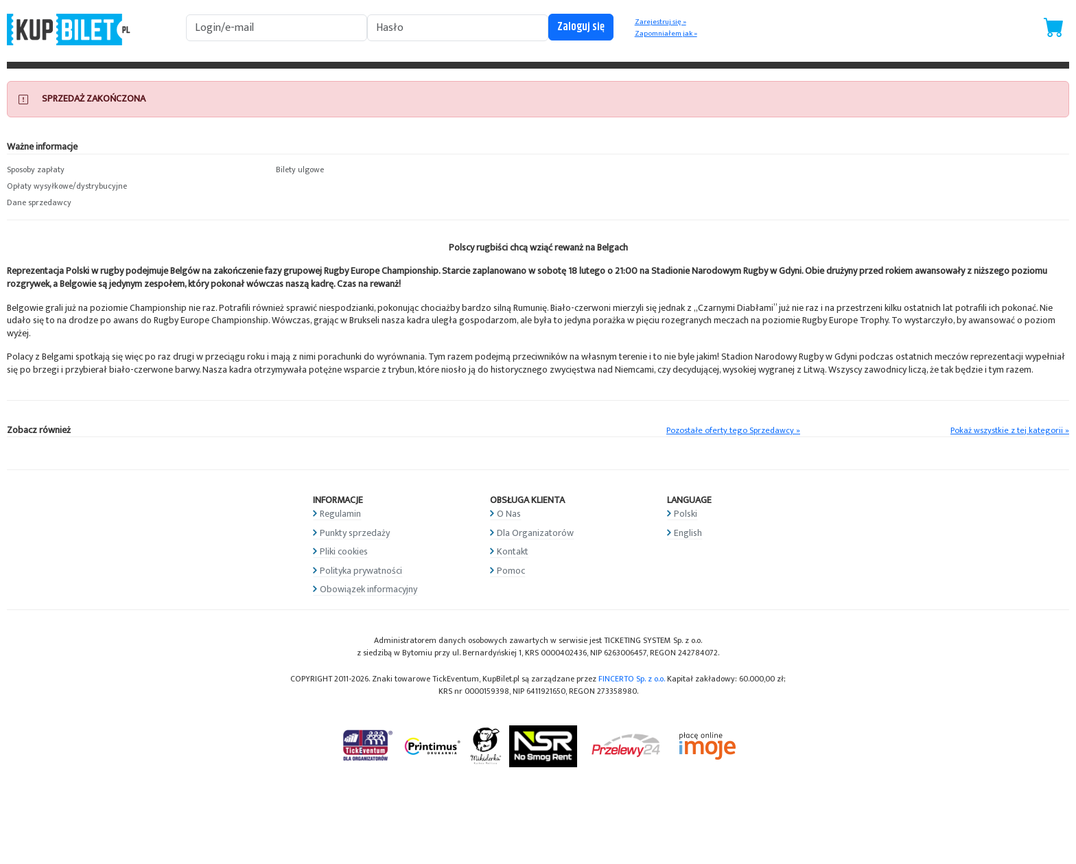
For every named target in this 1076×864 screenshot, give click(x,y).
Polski (685, 514)
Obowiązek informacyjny (368, 589)
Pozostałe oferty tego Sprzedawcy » (733, 430)
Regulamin (340, 514)
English (688, 533)
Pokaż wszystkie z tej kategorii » (1009, 430)
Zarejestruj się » (660, 22)
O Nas (509, 514)
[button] (134, 170)
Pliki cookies (344, 551)
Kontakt (512, 551)
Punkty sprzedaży (355, 533)
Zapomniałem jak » (666, 33)
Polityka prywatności (361, 571)
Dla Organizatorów (535, 533)
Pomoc (511, 571)
